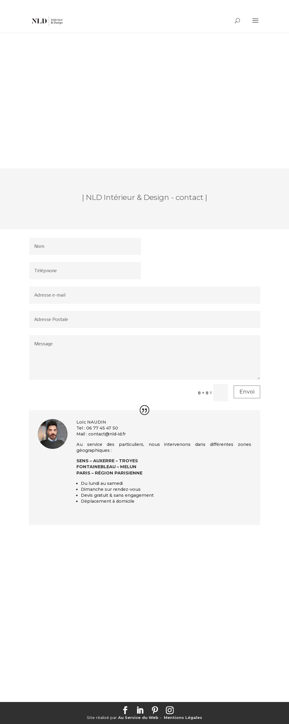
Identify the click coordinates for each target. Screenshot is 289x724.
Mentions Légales (183, 717)
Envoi (247, 391)
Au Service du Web (138, 717)
